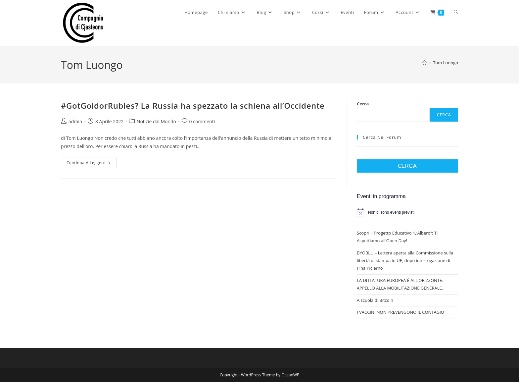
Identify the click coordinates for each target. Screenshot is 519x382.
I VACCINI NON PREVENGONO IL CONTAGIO (400, 312)
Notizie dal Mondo (156, 121)
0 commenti (202, 121)
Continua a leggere (92, 163)
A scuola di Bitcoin (375, 300)
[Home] (424, 63)
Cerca (363, 104)
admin (75, 121)
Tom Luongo (445, 63)
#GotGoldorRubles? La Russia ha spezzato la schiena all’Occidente (192, 105)
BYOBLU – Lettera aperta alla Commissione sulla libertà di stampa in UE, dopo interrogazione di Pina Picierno (405, 260)
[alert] (407, 212)
